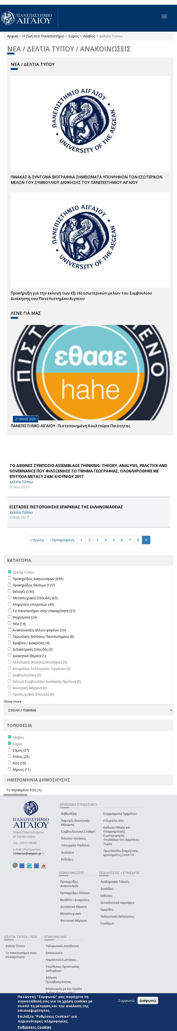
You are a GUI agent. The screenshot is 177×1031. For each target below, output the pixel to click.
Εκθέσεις (106, 896)
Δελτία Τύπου (15, 946)
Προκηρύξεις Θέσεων (75, 893)
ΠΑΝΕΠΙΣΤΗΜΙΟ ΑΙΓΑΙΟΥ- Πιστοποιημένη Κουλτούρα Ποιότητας (70, 425)
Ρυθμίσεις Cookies (34, 1027)
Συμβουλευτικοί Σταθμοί (78, 832)
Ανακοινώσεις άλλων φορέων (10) (39, 630)
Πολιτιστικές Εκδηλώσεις (117, 916)
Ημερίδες (107, 910)
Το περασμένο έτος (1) (23, 790)
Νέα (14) (19, 623)
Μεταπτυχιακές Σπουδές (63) (35, 598)
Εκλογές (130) (23, 591)
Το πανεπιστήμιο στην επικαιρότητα (20, 955)
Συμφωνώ (126, 1000)
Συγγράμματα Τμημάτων (120, 814)
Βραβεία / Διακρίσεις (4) (31, 643)
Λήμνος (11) (22, 769)
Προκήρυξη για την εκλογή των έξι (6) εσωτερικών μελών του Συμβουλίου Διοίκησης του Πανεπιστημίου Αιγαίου (81, 295)
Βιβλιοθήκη (69, 814)
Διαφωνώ (148, 1000)
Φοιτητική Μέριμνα (73, 920)
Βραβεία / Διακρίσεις (74, 900)
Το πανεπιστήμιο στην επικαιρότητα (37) (44, 611)
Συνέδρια (107, 923)
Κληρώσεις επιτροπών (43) (33, 604)
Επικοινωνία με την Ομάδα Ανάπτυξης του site (64, 991)
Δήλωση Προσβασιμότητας (58, 980)
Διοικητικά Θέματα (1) (29, 655)
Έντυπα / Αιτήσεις (73, 838)
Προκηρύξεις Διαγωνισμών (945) (38, 578)
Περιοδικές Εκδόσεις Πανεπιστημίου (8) (43, 636)
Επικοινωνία (54, 953)
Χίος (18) (19, 763)
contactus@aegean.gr (28, 853)
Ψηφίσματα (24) (25, 617)
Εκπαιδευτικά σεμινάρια (117, 903)
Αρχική (12, 36)
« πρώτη (37, 539)
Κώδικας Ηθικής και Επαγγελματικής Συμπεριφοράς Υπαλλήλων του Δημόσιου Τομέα (121, 835)
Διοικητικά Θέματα (73, 907)
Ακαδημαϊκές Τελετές (115, 882)
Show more (13, 701)
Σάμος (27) (21, 750)
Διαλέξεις (107, 889)
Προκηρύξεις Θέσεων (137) (34, 585)
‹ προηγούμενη (62, 539)
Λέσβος (89, 36)
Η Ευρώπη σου (113, 821)
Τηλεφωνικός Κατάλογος (62, 946)
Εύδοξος (67, 859)
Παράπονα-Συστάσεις (61, 960)
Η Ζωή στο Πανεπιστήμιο (43, 36)
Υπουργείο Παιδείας (75, 845)
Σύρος (73, 36)
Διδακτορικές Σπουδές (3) (33, 649)
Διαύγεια (67, 852)
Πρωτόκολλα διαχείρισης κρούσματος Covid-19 (120, 853)
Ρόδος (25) (21, 756)
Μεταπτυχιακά (70, 914)
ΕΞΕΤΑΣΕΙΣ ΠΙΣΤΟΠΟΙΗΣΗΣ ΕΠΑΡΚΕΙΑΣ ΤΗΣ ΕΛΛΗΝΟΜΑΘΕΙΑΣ (66, 507)
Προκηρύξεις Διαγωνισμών (69, 884)
